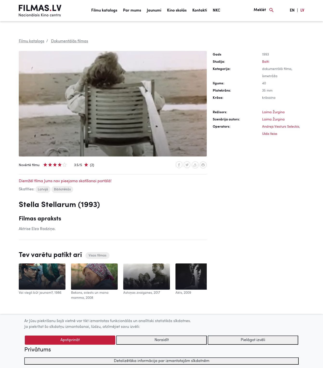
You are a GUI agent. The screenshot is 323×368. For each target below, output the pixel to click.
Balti (265, 61)
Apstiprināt (70, 340)
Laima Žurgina (273, 112)
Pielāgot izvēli (253, 340)
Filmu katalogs (104, 10)
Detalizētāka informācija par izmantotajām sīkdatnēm (161, 361)
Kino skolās (177, 10)
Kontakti (199, 10)
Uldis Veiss (269, 134)
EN (292, 10)
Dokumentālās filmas (69, 41)
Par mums (132, 10)
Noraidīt (162, 340)
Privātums (37, 350)
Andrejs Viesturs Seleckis (280, 126)
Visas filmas (97, 255)
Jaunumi (154, 10)
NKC (216, 10)
